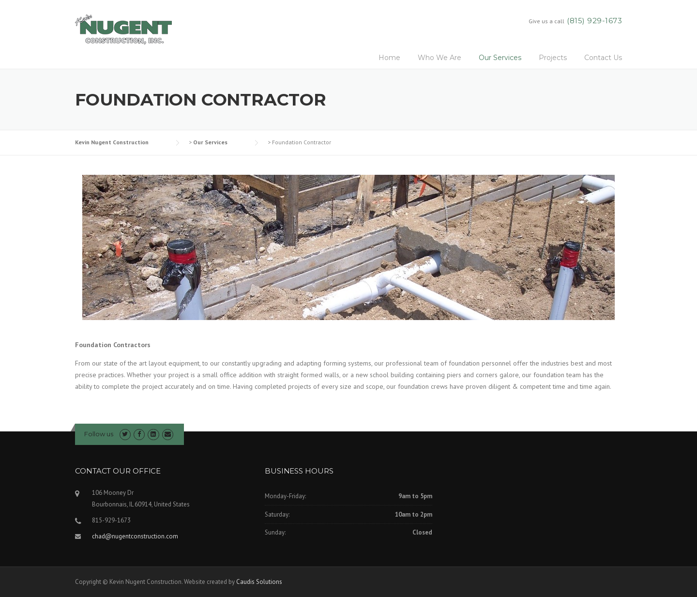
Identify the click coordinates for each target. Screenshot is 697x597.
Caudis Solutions (259, 582)
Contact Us (603, 57)
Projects (553, 57)
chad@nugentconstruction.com (135, 536)
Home (389, 57)
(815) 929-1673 (594, 20)
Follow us (98, 434)
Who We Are (439, 57)
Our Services (500, 57)
